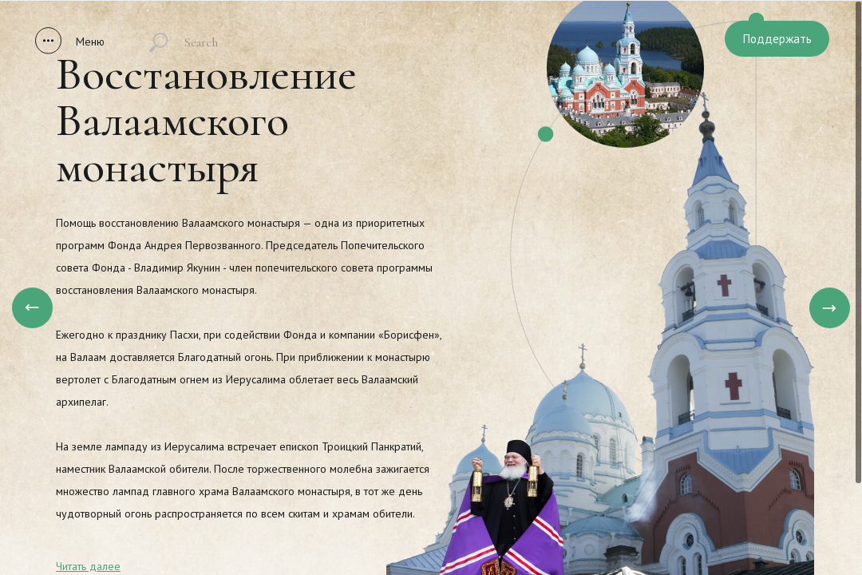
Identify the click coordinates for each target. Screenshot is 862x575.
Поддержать (777, 38)
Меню (90, 41)
